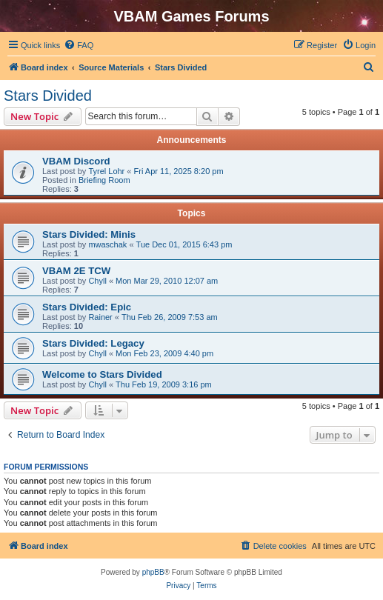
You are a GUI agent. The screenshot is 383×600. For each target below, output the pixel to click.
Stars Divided (48, 95)
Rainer (100, 317)
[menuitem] (78, 45)
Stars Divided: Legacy (93, 343)
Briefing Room (104, 180)
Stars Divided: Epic (86, 307)
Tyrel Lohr (106, 171)
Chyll (97, 280)
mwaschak (107, 244)
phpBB (153, 572)
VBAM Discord (76, 161)
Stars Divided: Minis (89, 234)
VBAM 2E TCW (76, 270)
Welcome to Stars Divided (102, 374)
